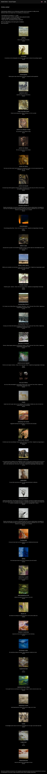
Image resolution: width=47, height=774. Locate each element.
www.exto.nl (13, 771)
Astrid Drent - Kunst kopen (8, 1)
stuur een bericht (4, 23)
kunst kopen (10, 12)
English (42, 1)
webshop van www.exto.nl (23, 12)
